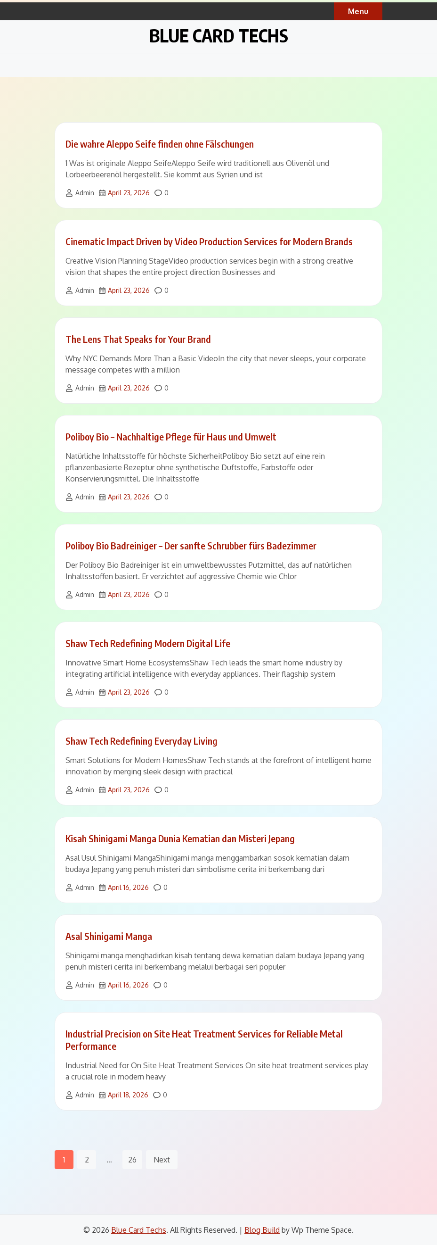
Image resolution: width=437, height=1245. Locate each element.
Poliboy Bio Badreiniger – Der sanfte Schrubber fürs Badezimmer (190, 545)
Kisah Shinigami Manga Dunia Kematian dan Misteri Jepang (180, 838)
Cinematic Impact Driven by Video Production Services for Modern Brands (209, 241)
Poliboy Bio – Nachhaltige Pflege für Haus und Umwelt (170, 436)
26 (132, 1159)
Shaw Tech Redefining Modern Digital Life (147, 643)
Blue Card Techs (218, 35)
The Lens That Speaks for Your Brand (138, 339)
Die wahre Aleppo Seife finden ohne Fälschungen (159, 143)
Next (162, 1159)
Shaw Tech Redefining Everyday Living (141, 741)
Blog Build (262, 1230)
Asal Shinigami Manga (108, 936)
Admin (84, 193)
